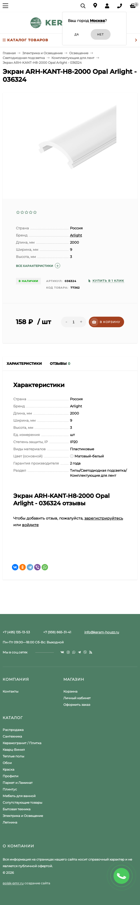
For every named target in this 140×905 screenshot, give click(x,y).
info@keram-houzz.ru (101, 632)
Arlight (76, 235)
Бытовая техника (16, 809)
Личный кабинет (77, 698)
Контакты (10, 691)
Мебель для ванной (19, 796)
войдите (30, 524)
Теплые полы (13, 756)
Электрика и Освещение (23, 816)
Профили (10, 776)
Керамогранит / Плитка (22, 743)
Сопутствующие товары (22, 802)
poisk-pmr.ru (13, 883)
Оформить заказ (76, 705)
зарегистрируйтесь (103, 518)
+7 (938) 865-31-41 (57, 632)
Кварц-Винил (14, 750)
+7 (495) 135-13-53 (16, 632)
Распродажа (13, 730)
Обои (7, 763)
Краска (8, 769)
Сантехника (12, 736)
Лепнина (10, 822)
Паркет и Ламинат (18, 783)
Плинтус (10, 789)
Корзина (70, 691)
